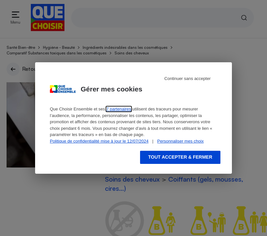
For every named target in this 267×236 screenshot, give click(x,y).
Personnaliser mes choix (180, 141)
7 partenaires (118, 109)
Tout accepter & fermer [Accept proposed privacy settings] (180, 157)
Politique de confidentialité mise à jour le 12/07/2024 (99, 141)
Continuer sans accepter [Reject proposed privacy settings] (187, 78)
